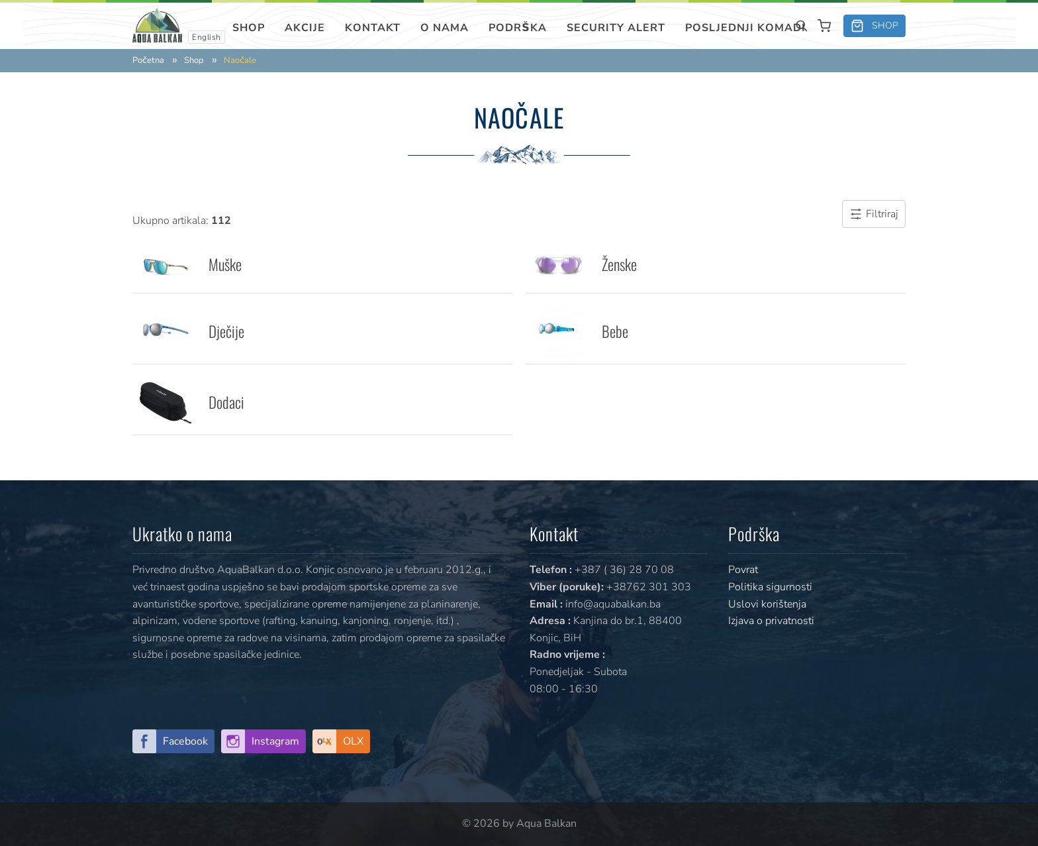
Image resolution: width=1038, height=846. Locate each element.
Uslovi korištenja (767, 604)
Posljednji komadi (745, 28)
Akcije (305, 28)
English (206, 37)
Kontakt (373, 28)
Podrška (518, 28)
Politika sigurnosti (770, 587)
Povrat (743, 569)
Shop (248, 28)
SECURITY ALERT (616, 28)
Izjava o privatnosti (771, 620)
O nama (444, 28)
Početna (148, 61)
